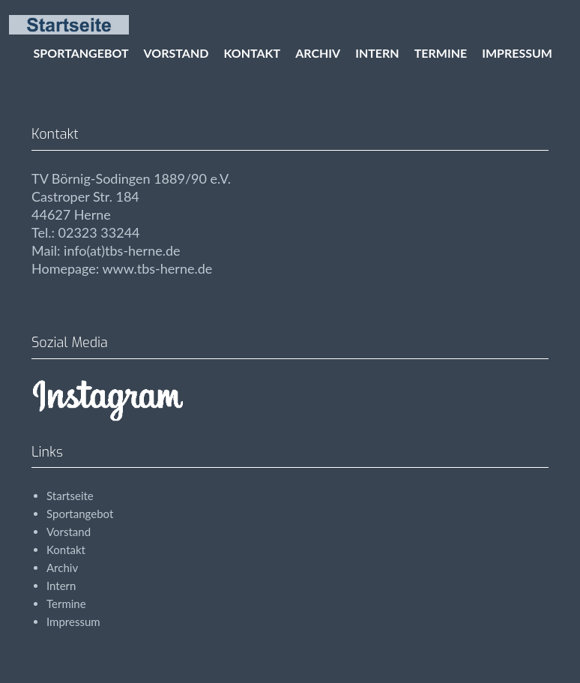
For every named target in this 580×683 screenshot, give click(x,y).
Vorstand (176, 53)
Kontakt (251, 53)
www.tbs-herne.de (157, 268)
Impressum (517, 53)
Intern (377, 53)
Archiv (317, 53)
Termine (440, 53)
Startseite (70, 495)
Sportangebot (81, 53)
